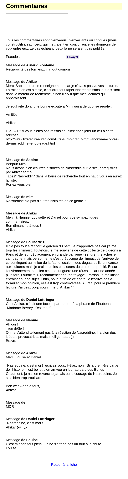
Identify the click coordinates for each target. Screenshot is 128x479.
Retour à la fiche (64, 470)
